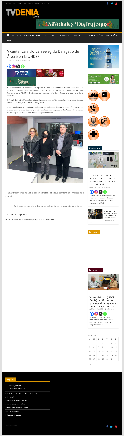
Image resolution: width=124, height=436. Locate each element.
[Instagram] (14, 66)
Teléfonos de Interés (17, 388)
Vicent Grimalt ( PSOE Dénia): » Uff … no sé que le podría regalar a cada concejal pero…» (103, 302)
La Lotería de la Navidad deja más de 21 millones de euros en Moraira (110, 214)
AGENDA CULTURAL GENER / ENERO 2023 (21, 393)
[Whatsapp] (23, 66)
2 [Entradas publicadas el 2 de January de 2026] (106, 343)
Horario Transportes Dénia (15, 404)
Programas (62, 35)
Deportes (40, 35)
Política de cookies (12, 411)
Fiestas (52, 35)
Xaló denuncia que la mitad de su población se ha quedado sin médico (49, 206)
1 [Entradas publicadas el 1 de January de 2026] (102, 343)
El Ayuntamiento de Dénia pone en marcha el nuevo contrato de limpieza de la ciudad (44, 194)
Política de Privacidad (13, 415)
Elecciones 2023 (78, 35)
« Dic (89, 365)
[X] (18, 66)
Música (100, 35)
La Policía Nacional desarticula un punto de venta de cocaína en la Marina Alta (103, 180)
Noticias (15, 35)
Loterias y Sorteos (14, 385)
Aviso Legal (9, 397)
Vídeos (9, 40)
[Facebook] (9, 66)
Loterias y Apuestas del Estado (16, 408)
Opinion (91, 35)
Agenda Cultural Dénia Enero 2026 (36, 3)
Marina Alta (111, 35)
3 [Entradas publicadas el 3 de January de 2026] (111, 343)
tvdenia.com (26, 60)
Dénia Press (29, 35)
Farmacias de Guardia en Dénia (16, 400)
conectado (28, 219)
